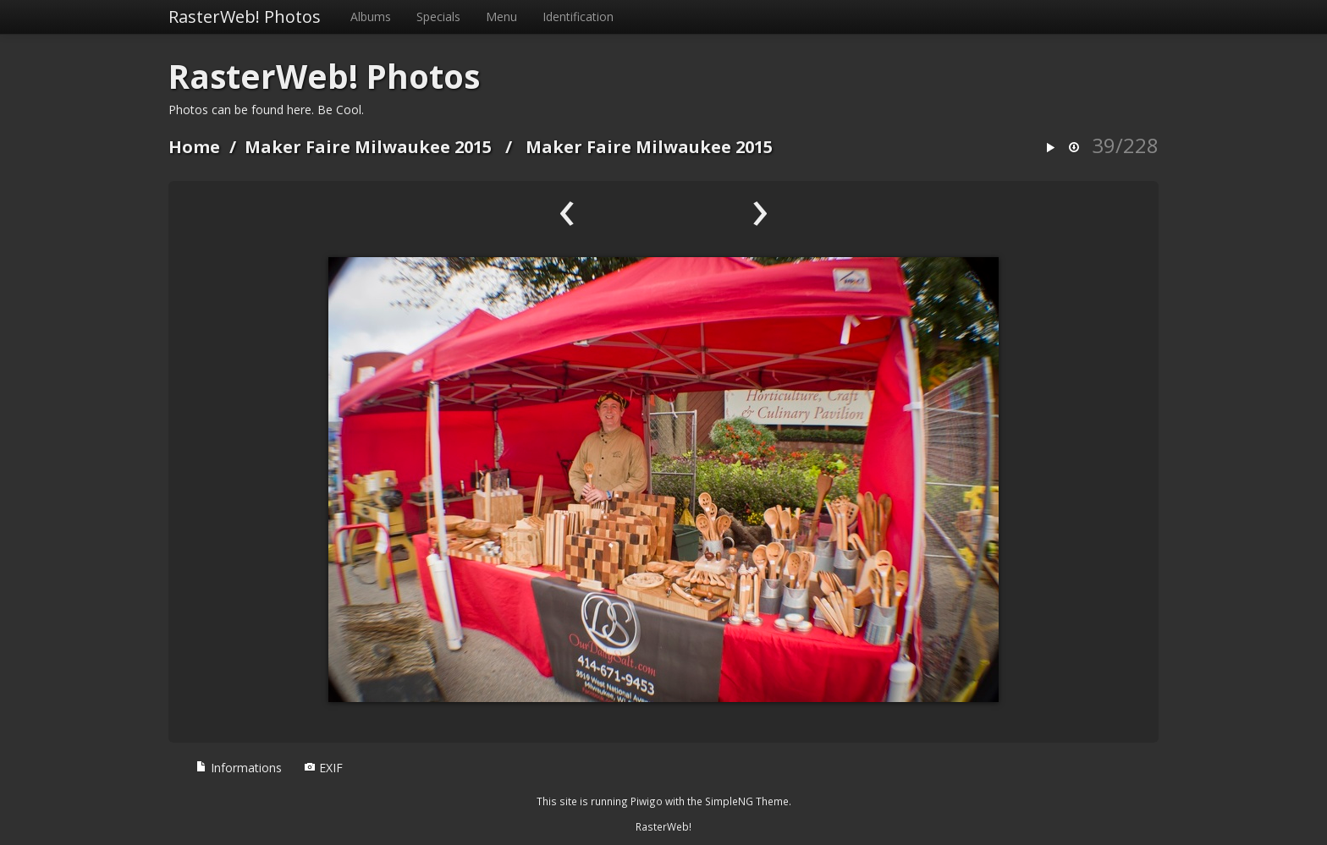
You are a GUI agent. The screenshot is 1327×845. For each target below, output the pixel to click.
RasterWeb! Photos (244, 16)
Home (194, 146)
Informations (238, 768)
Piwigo (646, 801)
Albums (370, 16)
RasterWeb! (663, 826)
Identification (578, 16)
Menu (501, 16)
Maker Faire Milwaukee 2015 (368, 146)
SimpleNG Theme (747, 801)
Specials (438, 16)
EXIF (323, 768)
